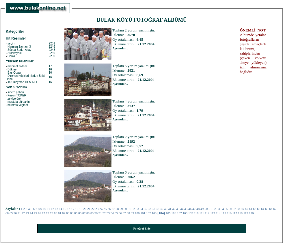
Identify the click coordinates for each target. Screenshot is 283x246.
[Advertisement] (204, 114)
